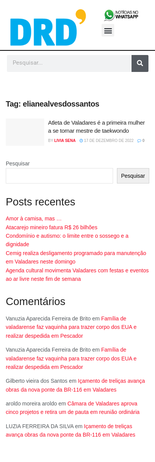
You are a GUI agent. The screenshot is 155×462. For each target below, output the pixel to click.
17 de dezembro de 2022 (107, 140)
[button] (108, 30)
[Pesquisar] (140, 63)
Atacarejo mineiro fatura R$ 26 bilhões (51, 227)
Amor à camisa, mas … (34, 218)
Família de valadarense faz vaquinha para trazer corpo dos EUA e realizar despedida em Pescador (71, 327)
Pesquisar (18, 163)
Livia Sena (65, 140)
